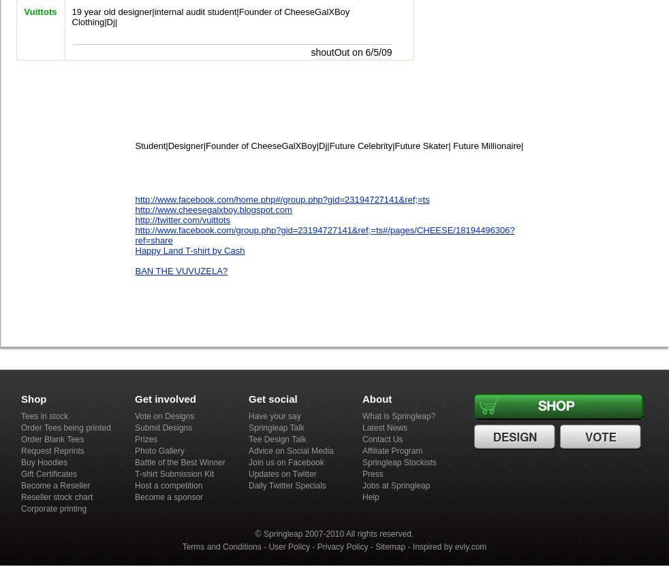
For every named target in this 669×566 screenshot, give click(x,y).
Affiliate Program (392, 451)
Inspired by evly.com (450, 547)
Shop (561, 406)
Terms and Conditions (222, 547)
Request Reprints (52, 451)
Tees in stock (44, 416)
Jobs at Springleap (396, 485)
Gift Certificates (49, 474)
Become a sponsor (169, 497)
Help (370, 497)
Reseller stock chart (57, 497)
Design (516, 437)
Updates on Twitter (283, 474)
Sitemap (390, 547)
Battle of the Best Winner (180, 462)
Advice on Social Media (291, 451)
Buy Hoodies (44, 462)
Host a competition (168, 485)
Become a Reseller (55, 485)
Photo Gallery (160, 451)
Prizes (146, 439)
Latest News (384, 428)
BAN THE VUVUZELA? (182, 271)
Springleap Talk (277, 428)
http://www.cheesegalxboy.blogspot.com (214, 210)
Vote (602, 437)
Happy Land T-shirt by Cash (190, 251)
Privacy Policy (343, 547)
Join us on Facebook (286, 462)
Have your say (275, 416)
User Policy (289, 547)
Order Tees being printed (66, 428)
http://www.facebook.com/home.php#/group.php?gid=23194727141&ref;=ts (283, 200)
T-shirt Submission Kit (174, 474)
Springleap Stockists (399, 462)
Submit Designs (163, 428)
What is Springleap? (398, 416)
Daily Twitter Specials (287, 485)
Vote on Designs (164, 416)
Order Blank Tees (52, 439)
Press (373, 474)
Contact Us (382, 439)
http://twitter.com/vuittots (183, 220)
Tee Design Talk (278, 439)
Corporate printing (54, 509)
